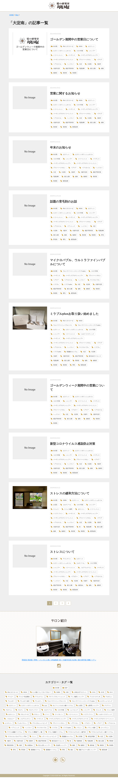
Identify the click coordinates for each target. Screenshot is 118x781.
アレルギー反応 (25, 701)
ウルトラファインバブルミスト (62, 325)
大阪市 (99, 64)
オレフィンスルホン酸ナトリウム (63, 705)
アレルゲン (38, 701)
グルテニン (9, 710)
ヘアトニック (71, 226)
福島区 (55, 73)
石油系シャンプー (61, 745)
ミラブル (56, 284)
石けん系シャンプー (44, 745)
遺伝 (71, 749)
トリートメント (58, 55)
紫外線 (92, 745)
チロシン (37, 714)
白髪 (20, 745)
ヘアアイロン (74, 723)
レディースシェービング (49, 736)
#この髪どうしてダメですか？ (41, 692)
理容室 (77, 360)
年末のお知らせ (60, 147)
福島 (102, 68)
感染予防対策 (70, 68)
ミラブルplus (68, 284)
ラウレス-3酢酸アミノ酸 (35, 732)
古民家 (80, 736)
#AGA (80, 46)
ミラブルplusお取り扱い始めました (74, 313)
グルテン (20, 710)
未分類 (55, 46)
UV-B (102, 692)
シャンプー (92, 50)
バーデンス (71, 55)
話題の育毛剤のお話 (63, 201)
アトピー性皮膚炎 (24, 696)
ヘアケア (99, 59)
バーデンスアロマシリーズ (80, 718)
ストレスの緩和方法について (69, 493)
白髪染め (80, 585)
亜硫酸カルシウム (72, 351)
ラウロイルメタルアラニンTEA (17, 736)
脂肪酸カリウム (35, 749)
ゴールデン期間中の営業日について (74, 39)
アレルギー (11, 701)
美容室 (65, 73)
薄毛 (64, 239)
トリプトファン (58, 513)
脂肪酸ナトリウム (51, 749)
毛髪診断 (82, 68)
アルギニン (108, 696)
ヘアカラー (74, 410)
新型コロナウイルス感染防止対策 (72, 443)
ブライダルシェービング (39, 723)
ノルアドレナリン (86, 567)
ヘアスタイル (57, 64)
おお (45, 705)
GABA (65, 500)
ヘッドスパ (70, 64)
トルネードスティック (87, 334)
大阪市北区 (56, 68)
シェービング (74, 710)
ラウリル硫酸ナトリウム (14, 732)
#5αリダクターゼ (68, 46)
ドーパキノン (59, 714)
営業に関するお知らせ (65, 93)
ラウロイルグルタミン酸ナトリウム (102, 732)
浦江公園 (93, 68)
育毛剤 (55, 239)
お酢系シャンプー (93, 705)
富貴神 (31, 741)
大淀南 (89, 64)
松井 (66, 688)
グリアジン (107, 705)
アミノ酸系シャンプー (77, 696)
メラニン (79, 727)
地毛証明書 (91, 736)
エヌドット (91, 46)
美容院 (74, 73)
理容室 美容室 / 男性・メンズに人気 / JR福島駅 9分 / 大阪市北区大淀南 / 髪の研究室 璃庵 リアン (59, 660)
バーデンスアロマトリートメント (63, 59)
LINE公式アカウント (80, 692)
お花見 (55, 504)
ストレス (56, 509)
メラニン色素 (91, 727)
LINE (67, 692)
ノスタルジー (10, 718)
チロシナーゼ (25, 714)
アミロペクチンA (95, 696)
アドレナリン (67, 558)
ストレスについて (62, 551)
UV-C (111, 692)
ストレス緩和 (68, 509)
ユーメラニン (105, 727)
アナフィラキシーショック (57, 696)
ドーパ (47, 714)
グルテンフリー (33, 710)
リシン (34, 736)
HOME (11, 15)
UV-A (93, 692)
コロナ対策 (79, 50)
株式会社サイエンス (95, 356)
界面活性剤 (10, 745)
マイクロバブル (95, 280)
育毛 (102, 235)
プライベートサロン (85, 59)
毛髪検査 (79, 741)
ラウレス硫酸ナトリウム (55, 732)
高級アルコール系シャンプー (87, 749)
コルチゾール (67, 504)
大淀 (80, 64)
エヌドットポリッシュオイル (62, 50)
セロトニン (81, 509)
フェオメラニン (22, 723)
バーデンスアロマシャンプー (89, 55)
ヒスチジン (8, 723)
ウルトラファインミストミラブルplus (74, 271)
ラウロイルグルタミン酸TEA (77, 732)
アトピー (10, 696)
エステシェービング (106, 701)
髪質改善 (75, 127)
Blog (16, 15)
